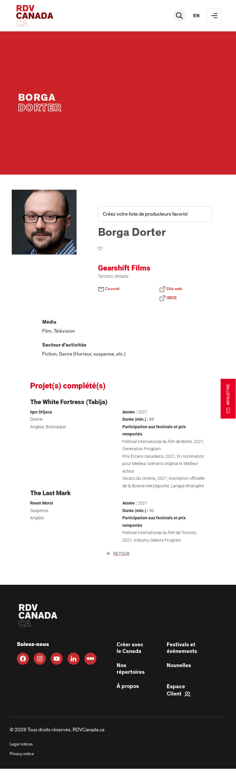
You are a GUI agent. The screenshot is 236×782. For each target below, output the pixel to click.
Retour (118, 554)
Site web (170, 289)
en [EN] (196, 15)
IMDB (168, 298)
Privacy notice (22, 754)
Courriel (108, 289)
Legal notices (21, 744)
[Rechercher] (179, 16)
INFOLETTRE (228, 398)
